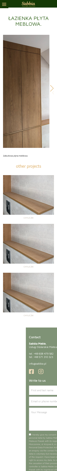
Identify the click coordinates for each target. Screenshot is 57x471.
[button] (52, 88)
